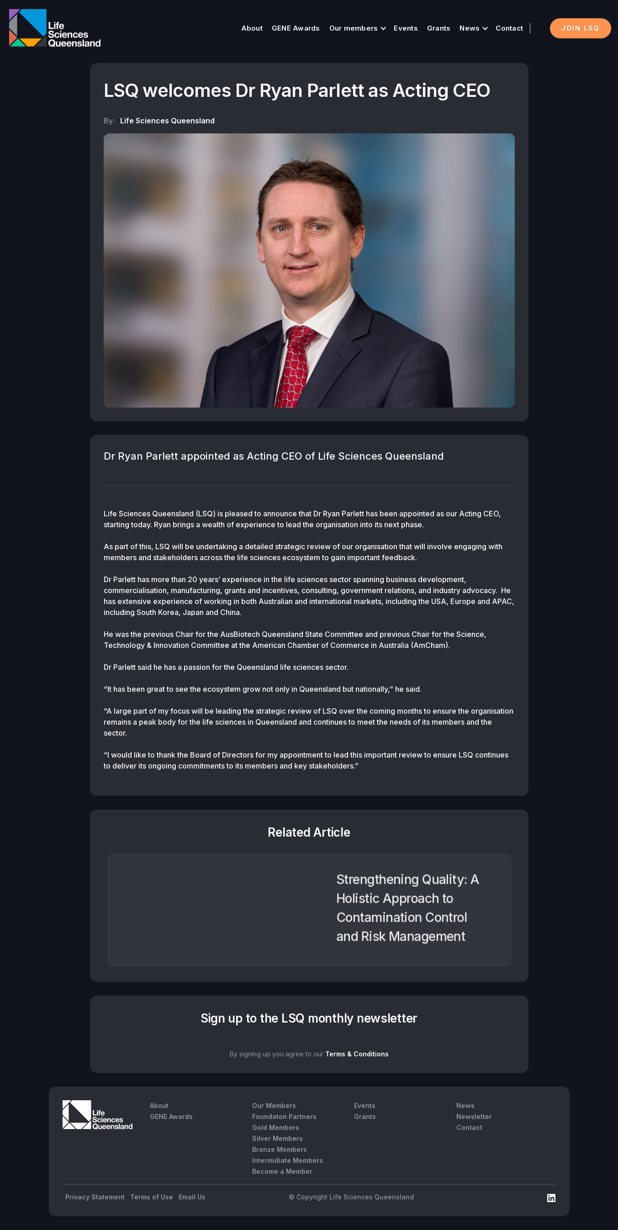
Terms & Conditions (357, 1054)
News (470, 28)
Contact (509, 28)
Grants (439, 28)
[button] (357, 28)
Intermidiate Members (287, 1160)
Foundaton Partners (284, 1116)
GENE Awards (296, 28)
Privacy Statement (95, 1197)
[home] (55, 28)
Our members (353, 28)
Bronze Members (279, 1149)
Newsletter (474, 1116)
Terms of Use (151, 1197)
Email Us (192, 1197)
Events (406, 28)
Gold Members (275, 1127)
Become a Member (282, 1171)
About (252, 28)
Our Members (274, 1105)
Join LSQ (580, 28)
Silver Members (277, 1138)
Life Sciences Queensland (167, 120)
